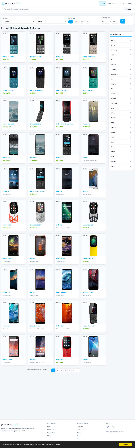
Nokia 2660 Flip (35, 124)
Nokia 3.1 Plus (35, 326)
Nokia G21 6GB (8, 124)
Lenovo (113, 127)
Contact (122, 3)
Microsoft (114, 103)
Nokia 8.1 (59, 326)
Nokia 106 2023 (88, 90)
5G (87, 22)
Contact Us (51, 433)
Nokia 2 (59, 225)
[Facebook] (108, 427)
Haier (112, 122)
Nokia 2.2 (86, 359)
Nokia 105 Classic (36, 90)
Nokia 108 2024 (9, 56)
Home (103, 3)
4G (82, 22)
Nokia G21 (33, 157)
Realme (113, 161)
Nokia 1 (32, 258)
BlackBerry (114, 74)
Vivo (112, 156)
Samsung (114, 50)
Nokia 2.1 (6, 292)
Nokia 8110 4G (88, 258)
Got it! (125, 445)
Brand (5, 18)
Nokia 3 (85, 191)
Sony (112, 55)
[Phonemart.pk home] (11, 3)
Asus (112, 108)
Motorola (114, 69)
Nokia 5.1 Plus (61, 292)
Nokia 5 (59, 191)
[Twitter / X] (113, 427)
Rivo (112, 142)
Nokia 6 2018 (8, 258)
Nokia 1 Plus (7, 359)
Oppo (113, 132)
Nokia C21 (6, 157)
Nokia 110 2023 (61, 90)
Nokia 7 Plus (60, 258)
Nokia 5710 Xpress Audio (65, 124)
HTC (112, 59)
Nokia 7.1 (6, 326)
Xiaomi (113, 147)
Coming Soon (112, 3)
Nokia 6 (85, 157)
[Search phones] (65, 9)
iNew (112, 137)
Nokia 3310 (7, 225)
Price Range (105, 18)
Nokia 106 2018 (88, 326)
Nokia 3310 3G (88, 225)
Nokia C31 (86, 124)
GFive (113, 113)
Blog (129, 3)
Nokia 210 (59, 359)
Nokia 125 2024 (35, 56)
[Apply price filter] (122, 21)
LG (112, 79)
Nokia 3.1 (33, 292)
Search (128, 9)
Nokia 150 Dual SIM (37, 191)
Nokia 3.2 (33, 359)
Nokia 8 (6, 191)
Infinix (113, 152)
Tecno (113, 166)
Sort (37, 18)
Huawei (113, 118)
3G (76, 22)
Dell (112, 89)
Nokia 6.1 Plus (88, 292)
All (71, 22)
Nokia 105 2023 (8, 90)
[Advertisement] (67, 392)
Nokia (113, 40)
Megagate (114, 84)
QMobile (113, 64)
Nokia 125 (59, 56)
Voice (113, 93)
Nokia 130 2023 (89, 56)
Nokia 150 (59, 157)
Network (71, 18)
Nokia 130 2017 (35, 225)
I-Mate (113, 98)
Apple (113, 45)
